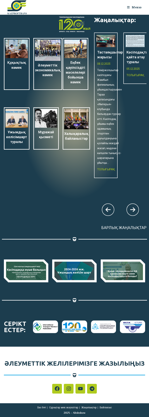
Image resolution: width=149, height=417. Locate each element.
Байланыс (106, 407)
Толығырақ (106, 169)
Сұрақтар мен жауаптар (63, 407)
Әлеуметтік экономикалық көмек (48, 70)
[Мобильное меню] (134, 7)
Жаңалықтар (89, 407)
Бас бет (41, 407)
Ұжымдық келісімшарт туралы (16, 137)
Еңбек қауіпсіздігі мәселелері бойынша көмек (75, 72)
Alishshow (79, 412)
